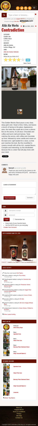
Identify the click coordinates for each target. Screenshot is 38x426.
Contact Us (19, 418)
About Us (19, 407)
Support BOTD (19, 409)
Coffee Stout (8, 38)
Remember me (20, 219)
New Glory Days (18, 327)
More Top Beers (10, 398)
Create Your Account (10, 227)
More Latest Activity (10, 314)
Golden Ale (7, 36)
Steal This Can (17, 340)
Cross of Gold (28, 295)
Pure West (22, 275)
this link (16, 21)
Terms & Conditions (19, 411)
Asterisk (15, 392)
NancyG (11, 168)
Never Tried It (27, 63)
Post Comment (9, 198)
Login (6, 219)
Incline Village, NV (9, 47)
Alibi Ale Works (10, 25)
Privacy (19, 413)
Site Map (19, 415)
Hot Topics (20, 273)
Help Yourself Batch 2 (19, 353)
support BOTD (20, 19)
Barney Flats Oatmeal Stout (21, 347)
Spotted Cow (17, 334)
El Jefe (22, 299)
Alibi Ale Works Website (11, 52)
